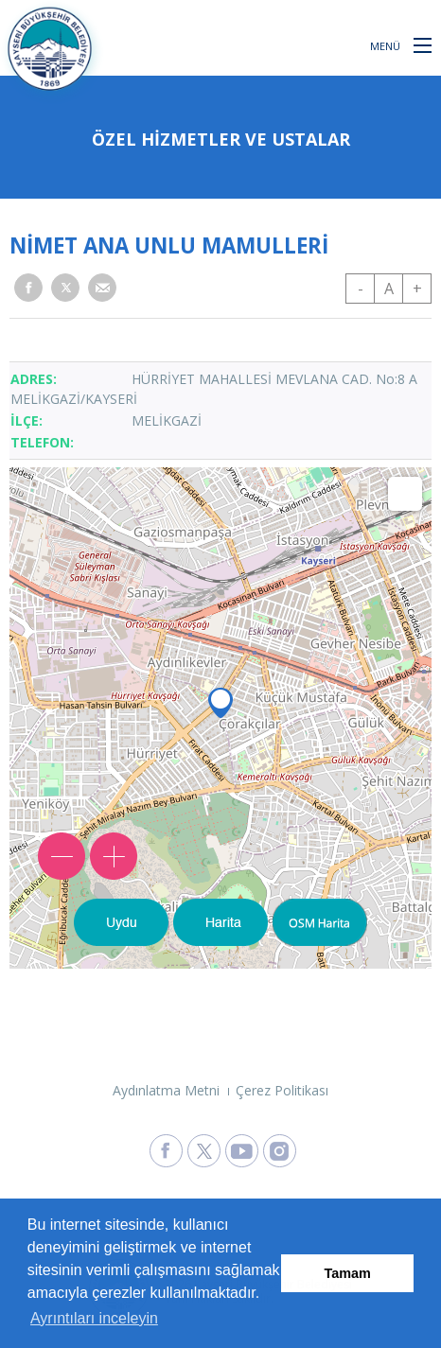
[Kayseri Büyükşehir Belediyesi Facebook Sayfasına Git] (166, 1150)
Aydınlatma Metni (166, 1090)
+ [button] (417, 288)
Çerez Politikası (282, 1090)
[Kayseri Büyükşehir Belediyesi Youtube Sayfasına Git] (241, 1150)
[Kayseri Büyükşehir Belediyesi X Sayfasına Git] (203, 1150)
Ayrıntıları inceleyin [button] (94, 1318)
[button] (423, 44)
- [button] (360, 288)
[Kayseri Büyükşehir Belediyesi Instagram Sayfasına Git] (279, 1150)
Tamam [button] (348, 1273)
